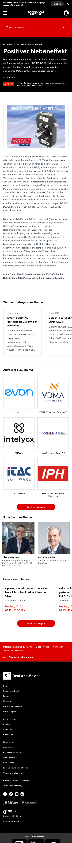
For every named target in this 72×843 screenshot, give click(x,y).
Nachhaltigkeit (9, 711)
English (57, 3)
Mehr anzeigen (36, 507)
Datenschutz (8, 747)
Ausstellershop (9, 719)
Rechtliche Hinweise (12, 752)
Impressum (8, 742)
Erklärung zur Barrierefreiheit (15, 768)
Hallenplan (8, 734)
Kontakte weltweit (11, 691)
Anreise (6, 724)
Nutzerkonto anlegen (12, 706)
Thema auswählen (15, 27)
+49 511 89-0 (16, 816)
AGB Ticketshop (10, 757)
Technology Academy (12, 785)
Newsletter (8, 701)
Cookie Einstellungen (12, 773)
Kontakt (6, 686)
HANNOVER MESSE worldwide (16, 780)
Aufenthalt (7, 729)
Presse (6, 696)
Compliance (8, 762)
